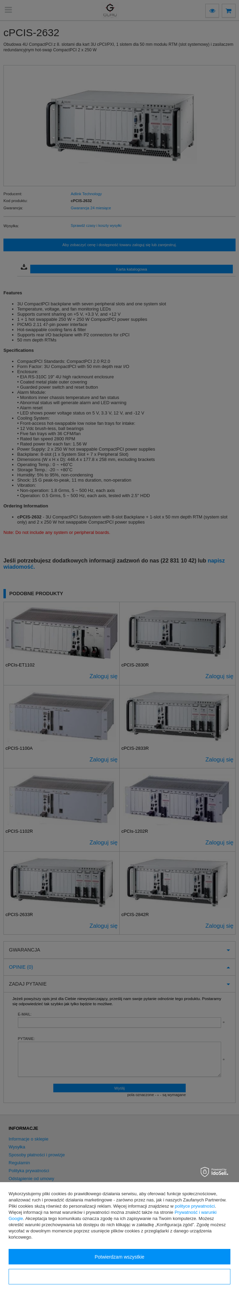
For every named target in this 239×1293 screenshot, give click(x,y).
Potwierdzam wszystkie (119, 1257)
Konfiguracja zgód (119, 1277)
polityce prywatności (195, 1206)
